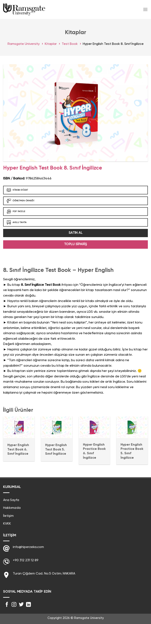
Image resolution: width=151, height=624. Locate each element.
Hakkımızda (12, 508)
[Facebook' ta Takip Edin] (6, 605)
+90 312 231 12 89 (25, 560)
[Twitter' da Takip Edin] (21, 605)
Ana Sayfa (11, 500)
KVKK (7, 523)
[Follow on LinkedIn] (28, 605)
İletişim (8, 516)
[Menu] (145, 9)
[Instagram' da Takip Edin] (14, 605)
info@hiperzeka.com (28, 547)
